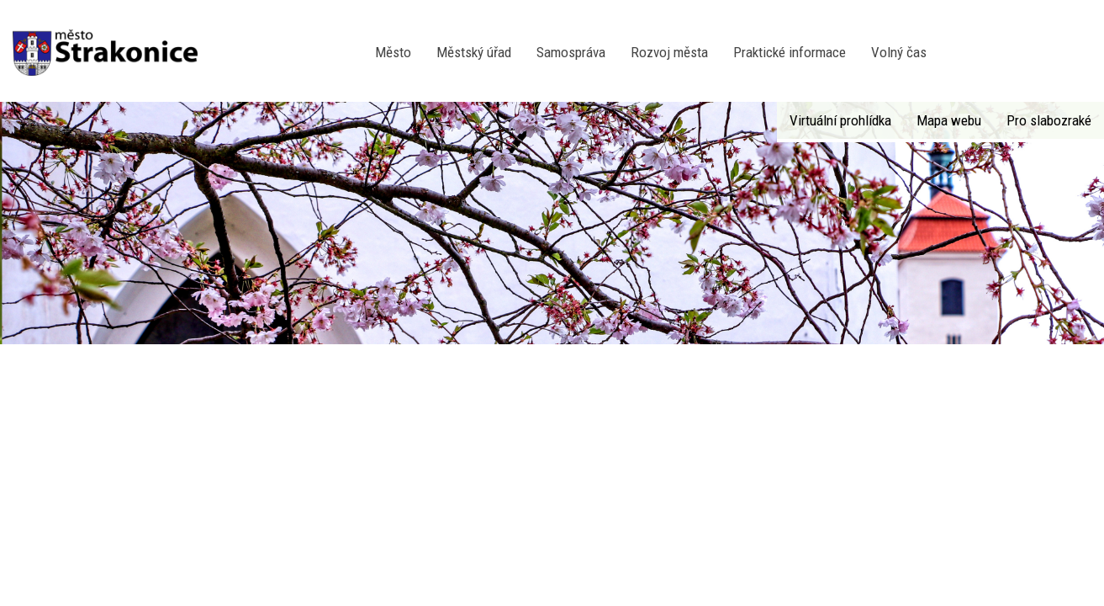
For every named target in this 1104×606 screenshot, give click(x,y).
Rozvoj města (669, 52)
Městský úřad (473, 52)
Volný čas (899, 52)
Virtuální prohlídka (840, 120)
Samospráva (570, 52)
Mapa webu (948, 120)
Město (393, 52)
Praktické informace (789, 52)
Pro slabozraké (1048, 120)
